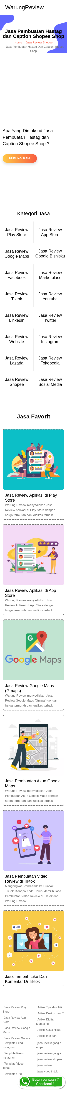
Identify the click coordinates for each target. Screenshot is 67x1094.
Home (18, 42)
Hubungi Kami (20, 158)
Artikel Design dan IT (51, 1013)
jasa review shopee (50, 1059)
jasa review (45, 1065)
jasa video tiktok (48, 1071)
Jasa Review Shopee (39, 42)
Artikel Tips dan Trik (50, 1007)
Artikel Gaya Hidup (49, 1029)
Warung (24, 7)
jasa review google (49, 1053)
